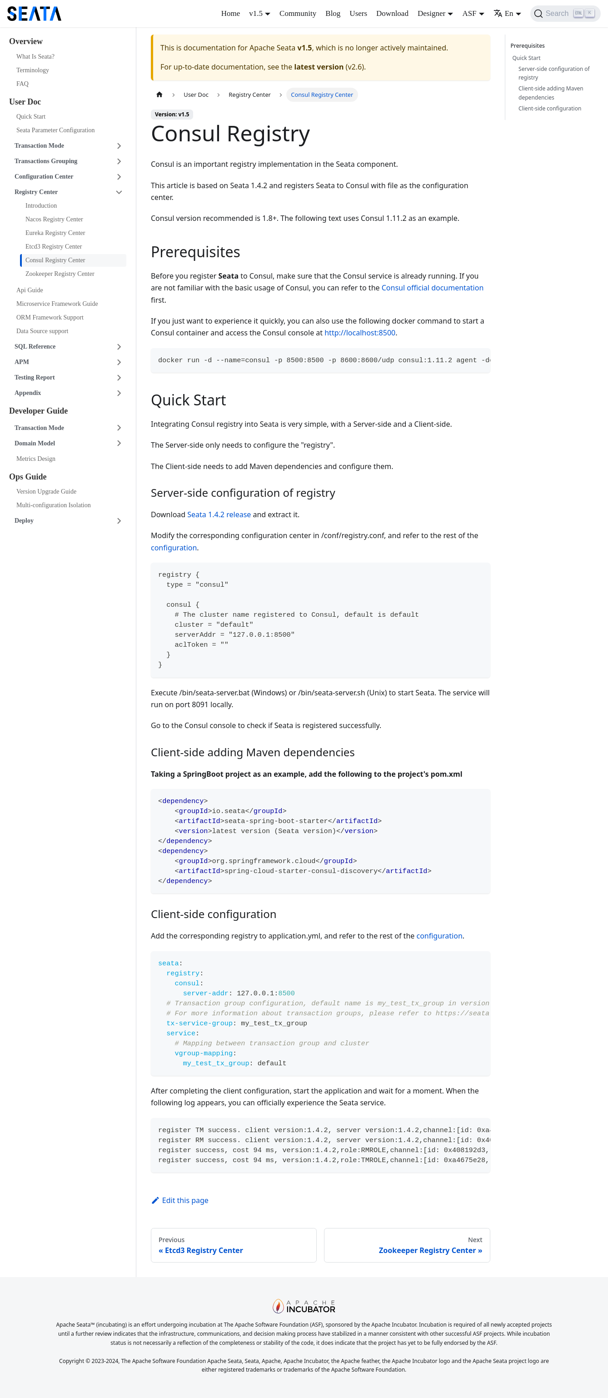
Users (358, 13)
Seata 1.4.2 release (219, 514)
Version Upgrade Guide (46, 491)
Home (230, 13)
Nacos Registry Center (54, 219)
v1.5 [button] (256, 13)
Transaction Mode (39, 145)
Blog (332, 13)
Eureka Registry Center (55, 233)
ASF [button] (469, 13)
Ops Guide (28, 476)
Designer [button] (431, 13)
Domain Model (35, 443)
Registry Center (36, 192)
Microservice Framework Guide (57, 303)
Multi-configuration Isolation (53, 505)
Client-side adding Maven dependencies (550, 93)
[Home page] (159, 95)
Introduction (41, 205)
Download (392, 13)
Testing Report (35, 377)
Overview (26, 41)
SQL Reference (35, 346)
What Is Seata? (35, 56)
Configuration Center (44, 176)
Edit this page (180, 1200)
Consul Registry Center (55, 260)
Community (297, 13)
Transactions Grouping (46, 161)
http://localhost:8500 (359, 333)
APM (22, 362)
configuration (174, 548)
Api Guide (29, 290)
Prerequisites (529, 46)
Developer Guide (38, 410)
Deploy (24, 520)
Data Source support (42, 331)
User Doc (25, 101)
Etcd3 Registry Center (53, 246)
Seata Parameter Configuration (55, 130)
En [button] (503, 13)
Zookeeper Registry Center (60, 273)
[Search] (565, 13)
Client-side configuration (549, 108)
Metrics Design (35, 458)
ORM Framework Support (50, 317)
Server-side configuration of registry (554, 73)
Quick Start (30, 116)
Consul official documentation (433, 288)
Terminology (32, 70)
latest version (319, 67)
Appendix (28, 392)
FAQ (22, 83)
